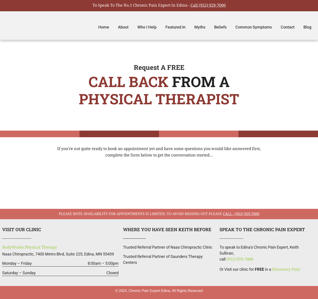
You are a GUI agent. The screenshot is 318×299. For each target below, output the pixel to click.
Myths (199, 27)
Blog (307, 27)
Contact (288, 27)
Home (103, 27)
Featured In (175, 27)
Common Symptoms (253, 27)
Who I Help (147, 27)
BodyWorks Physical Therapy (29, 247)
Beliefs (220, 27)
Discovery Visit (286, 270)
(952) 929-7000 (239, 259)
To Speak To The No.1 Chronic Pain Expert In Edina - (159, 5)
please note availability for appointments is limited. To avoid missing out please (159, 214)
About (123, 27)
